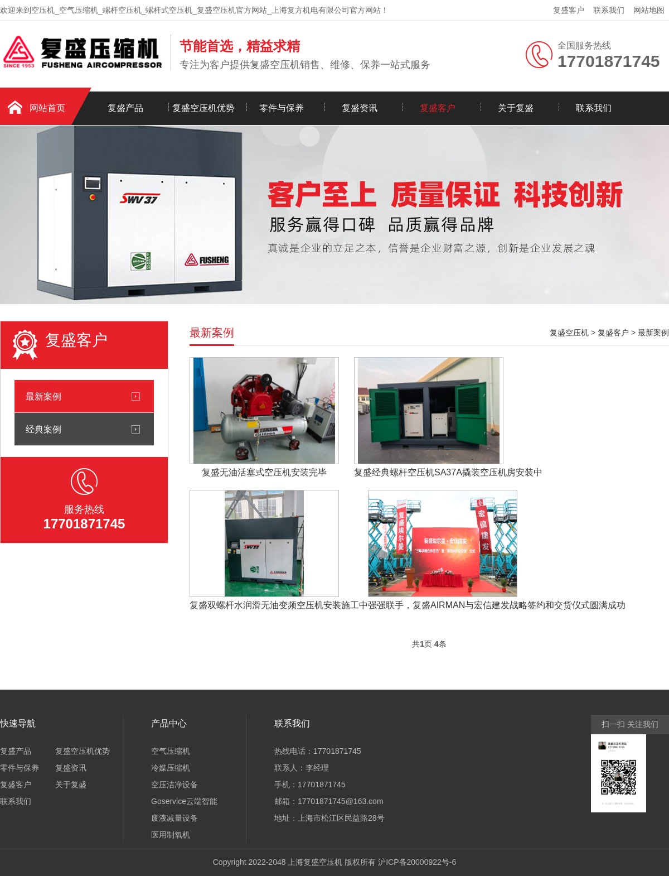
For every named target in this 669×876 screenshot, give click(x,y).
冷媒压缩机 (170, 767)
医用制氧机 (170, 834)
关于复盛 (516, 108)
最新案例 (43, 396)
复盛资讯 (359, 108)
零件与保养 (281, 108)
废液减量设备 (174, 818)
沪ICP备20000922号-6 (417, 862)
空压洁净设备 (174, 784)
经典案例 (43, 429)
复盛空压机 (569, 332)
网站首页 (47, 108)
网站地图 (649, 10)
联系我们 (608, 10)
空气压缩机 (170, 751)
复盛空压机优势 (203, 108)
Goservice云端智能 (184, 801)
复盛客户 (568, 10)
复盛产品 (125, 108)
